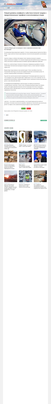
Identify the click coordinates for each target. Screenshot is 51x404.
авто (7, 115)
